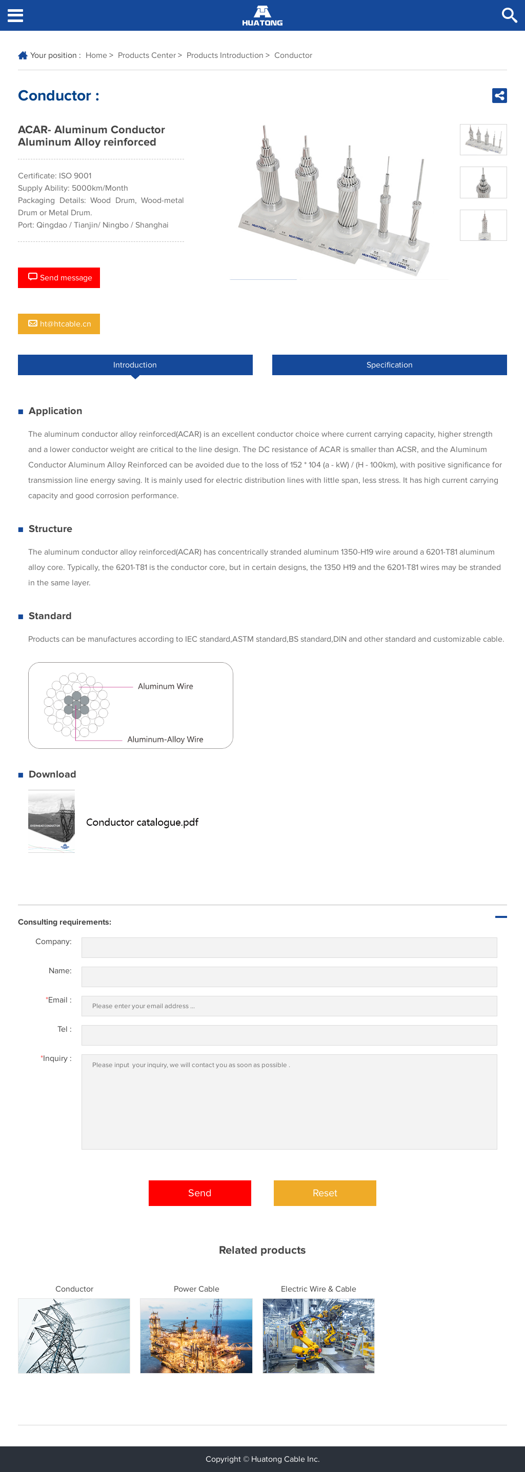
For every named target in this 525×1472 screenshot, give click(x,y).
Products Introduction (225, 55)
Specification (390, 365)
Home (96, 55)
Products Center (147, 55)
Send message (60, 277)
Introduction (135, 368)
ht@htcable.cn (59, 324)
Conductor (293, 55)
